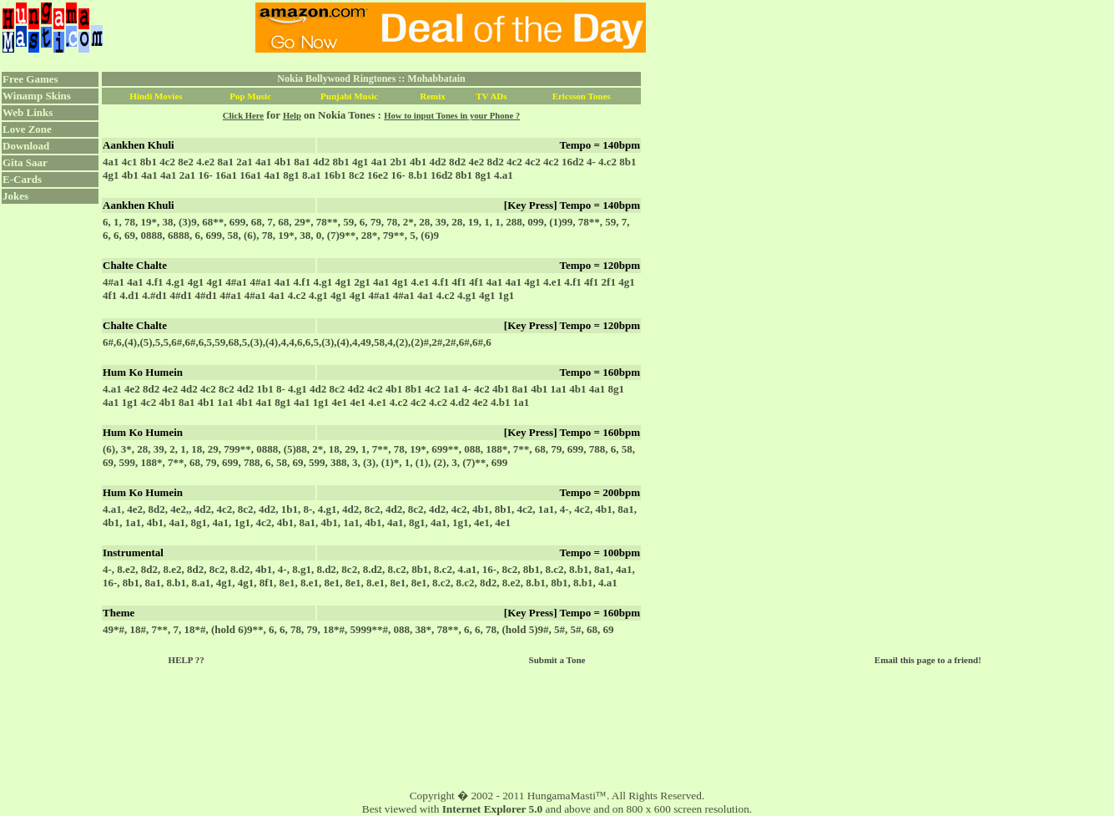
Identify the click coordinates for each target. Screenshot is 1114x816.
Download (26, 145)
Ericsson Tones (581, 96)
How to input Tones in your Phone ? (452, 115)
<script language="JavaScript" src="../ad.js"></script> (450, 28)
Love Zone (27, 129)
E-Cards (22, 179)
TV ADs (491, 96)
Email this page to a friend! (928, 660)
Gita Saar (25, 162)
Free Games (30, 79)
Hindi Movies (155, 96)
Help (292, 115)
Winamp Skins (37, 95)
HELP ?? (186, 660)
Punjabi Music (349, 96)
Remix (433, 96)
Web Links (28, 112)
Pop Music (250, 96)
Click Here (243, 115)
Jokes (15, 196)
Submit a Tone (557, 660)
